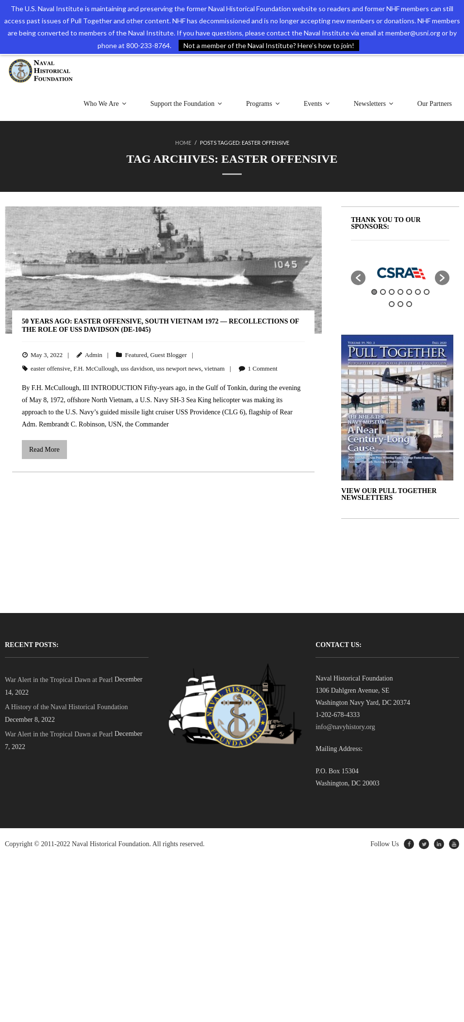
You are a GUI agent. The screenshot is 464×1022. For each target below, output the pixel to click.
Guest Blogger (168, 354)
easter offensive (50, 368)
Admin (93, 354)
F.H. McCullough (95, 368)
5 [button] (409, 292)
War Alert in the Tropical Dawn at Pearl (59, 679)
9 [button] (400, 304)
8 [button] (392, 304)
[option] (400, 273)
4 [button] (400, 292)
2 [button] (383, 292)
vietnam (214, 368)
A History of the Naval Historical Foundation (66, 707)
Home (183, 142)
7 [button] (427, 292)
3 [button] (392, 292)
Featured (136, 354)
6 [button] (418, 292)
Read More (44, 449)
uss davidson (137, 368)
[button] (358, 278)
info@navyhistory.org (345, 727)
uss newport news (178, 368)
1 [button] (374, 292)
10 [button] (409, 304)
